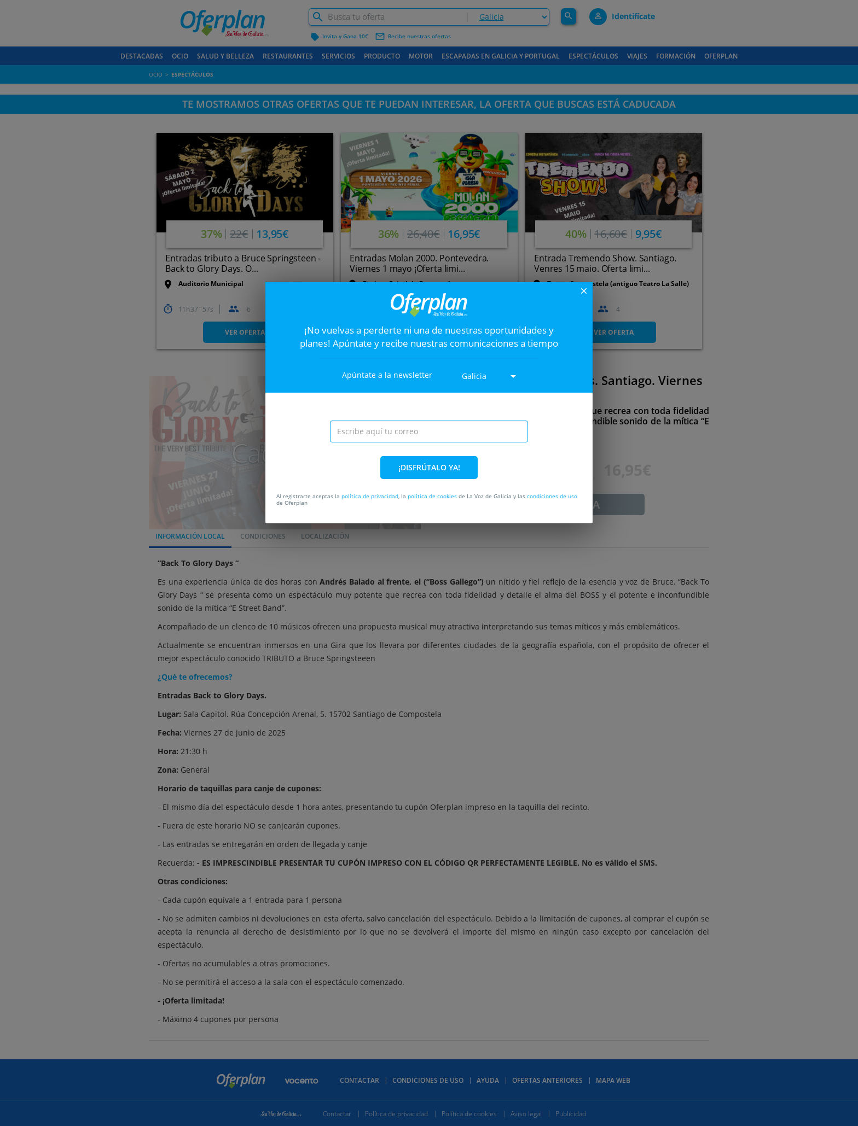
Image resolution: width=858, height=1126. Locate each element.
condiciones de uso (552, 496)
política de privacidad (369, 496)
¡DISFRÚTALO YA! (429, 467)
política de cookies (432, 496)
